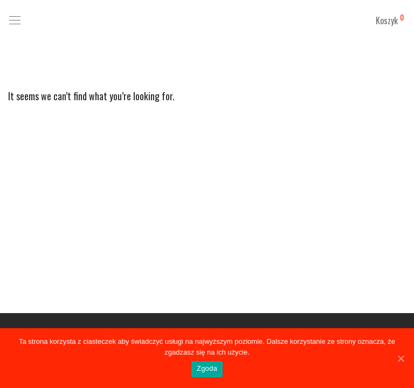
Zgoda (207, 368)
